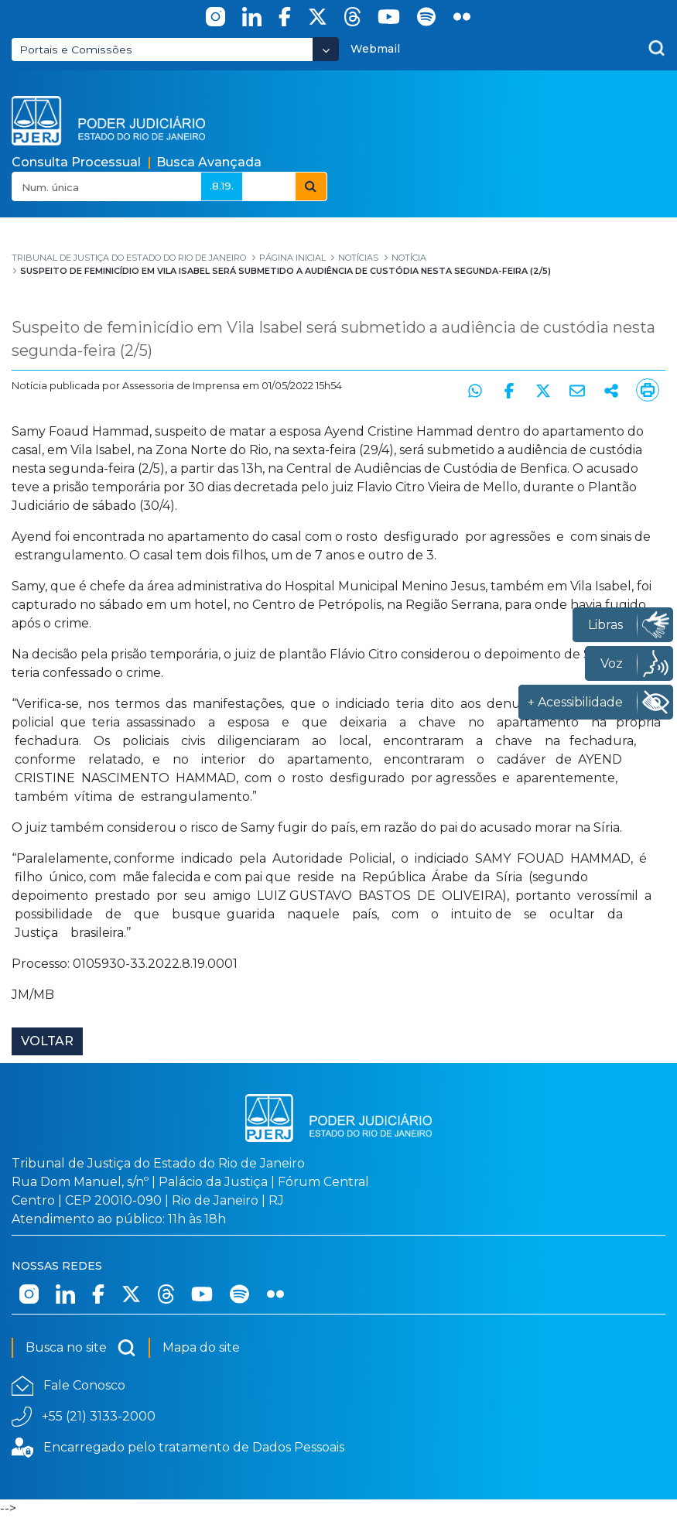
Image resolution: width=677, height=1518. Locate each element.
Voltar (47, 1041)
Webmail (375, 49)
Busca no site (81, 1348)
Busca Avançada (209, 162)
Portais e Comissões (75, 49)
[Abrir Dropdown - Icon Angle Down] (326, 49)
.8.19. (222, 185)
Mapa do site (201, 1347)
